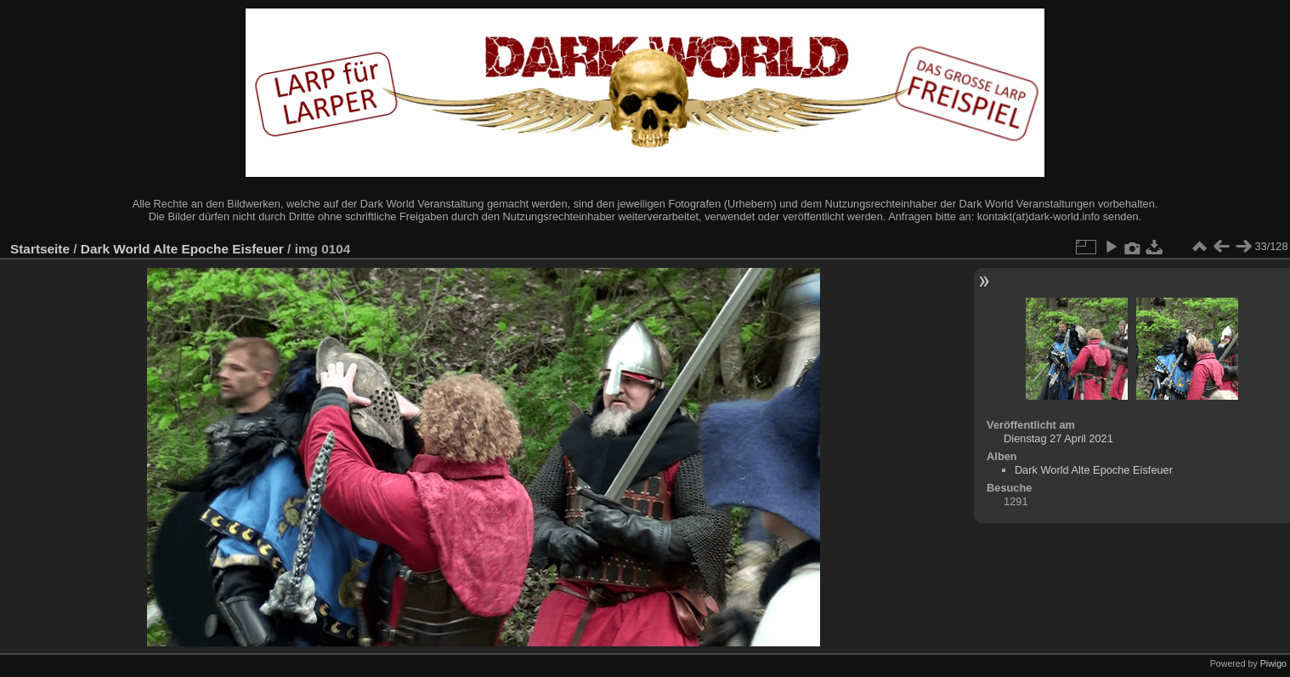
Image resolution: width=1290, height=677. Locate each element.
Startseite (40, 249)
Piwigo (1273, 663)
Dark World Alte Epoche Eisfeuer (182, 249)
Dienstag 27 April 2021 (1058, 438)
